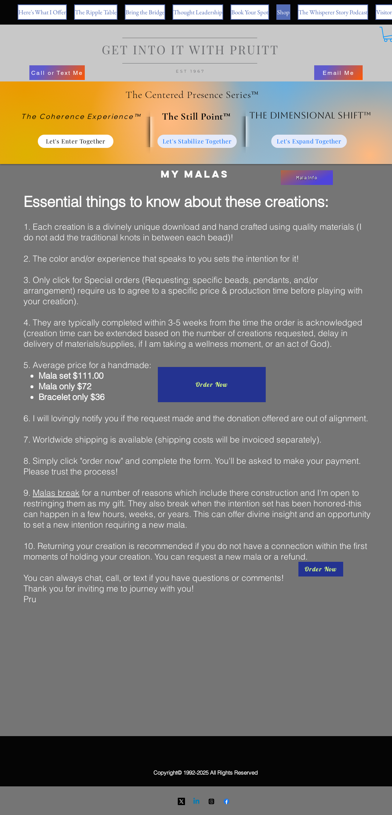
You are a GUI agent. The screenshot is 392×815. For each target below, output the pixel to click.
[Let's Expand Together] (309, 141)
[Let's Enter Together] (75, 141)
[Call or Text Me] (57, 72)
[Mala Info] (307, 177)
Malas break (56, 492)
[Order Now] (212, 384)
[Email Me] (338, 72)
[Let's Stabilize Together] (197, 141)
